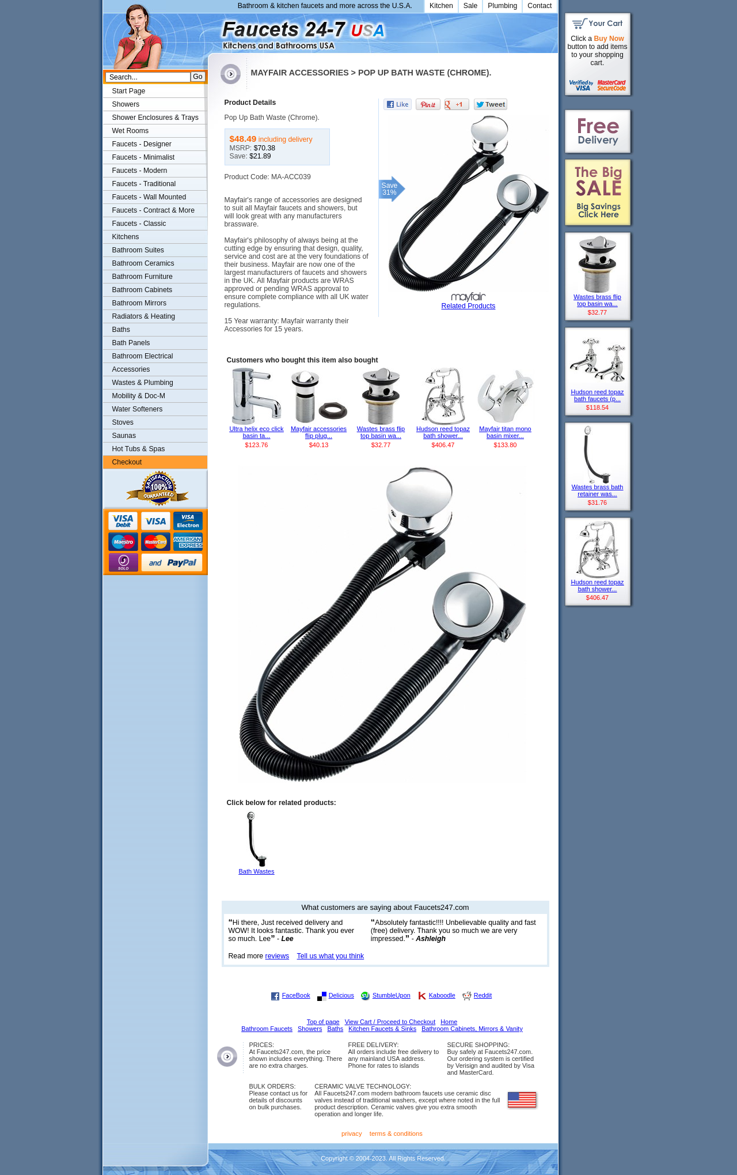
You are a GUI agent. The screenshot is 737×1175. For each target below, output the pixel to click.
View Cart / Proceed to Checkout (390, 1021)
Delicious (341, 995)
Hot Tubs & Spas (138, 449)
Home (448, 1021)
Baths (121, 330)
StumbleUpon (392, 995)
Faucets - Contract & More (153, 210)
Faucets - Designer (142, 144)
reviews (277, 956)
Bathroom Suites (138, 250)
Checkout (127, 462)
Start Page (129, 91)
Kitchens (125, 237)
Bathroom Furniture (142, 277)
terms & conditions (396, 1133)
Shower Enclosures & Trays (155, 118)
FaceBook (296, 995)
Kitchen (441, 6)
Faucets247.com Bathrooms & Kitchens (213, 31)
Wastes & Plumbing (142, 383)
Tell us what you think (330, 956)
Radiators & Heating (144, 316)
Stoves (123, 422)
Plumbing (502, 6)
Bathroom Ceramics (143, 263)
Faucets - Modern (140, 171)
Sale (471, 6)
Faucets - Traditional (144, 184)
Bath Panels (131, 343)
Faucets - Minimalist (143, 157)
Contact (539, 6)
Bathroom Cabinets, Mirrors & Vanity (472, 1028)
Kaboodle (442, 995)
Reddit (483, 995)
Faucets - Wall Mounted (149, 197)
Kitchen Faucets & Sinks (382, 1028)
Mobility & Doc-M (138, 396)
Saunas (124, 436)
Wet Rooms (130, 131)
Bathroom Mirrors (139, 303)
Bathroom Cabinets (142, 290)
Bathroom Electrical (142, 356)
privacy (351, 1133)
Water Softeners (137, 409)
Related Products (469, 306)
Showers (126, 104)
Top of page (323, 1021)
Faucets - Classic (139, 224)
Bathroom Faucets (266, 1028)
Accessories (131, 369)
